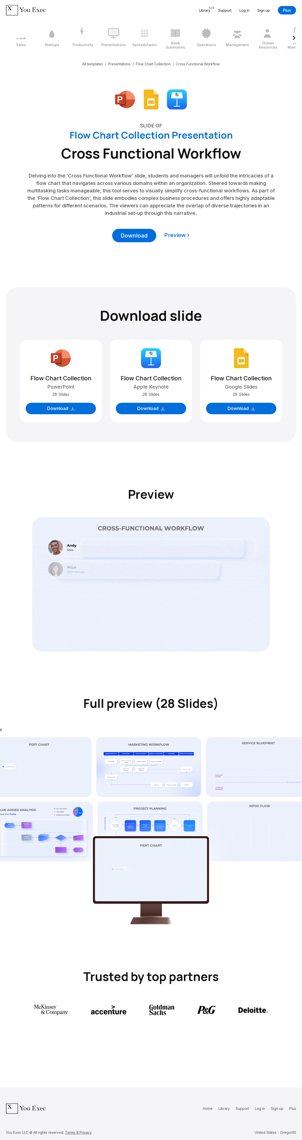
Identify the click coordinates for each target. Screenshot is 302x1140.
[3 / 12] (83, 37)
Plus (287, 10)
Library (224, 1108)
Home (208, 1108)
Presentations (119, 64)
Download (134, 235)
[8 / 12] (237, 37)
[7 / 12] (206, 37)
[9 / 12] (268, 37)
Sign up (263, 10)
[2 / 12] (52, 37)
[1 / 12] (21, 37)
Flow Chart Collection (153, 64)
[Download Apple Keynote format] (176, 98)
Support (224, 10)
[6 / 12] (175, 37)
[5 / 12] (144, 37)
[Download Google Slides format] (151, 98)
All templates (92, 64)
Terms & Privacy (78, 1132)
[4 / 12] (114, 37)
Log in (244, 10)
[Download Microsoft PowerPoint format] (125, 98)
